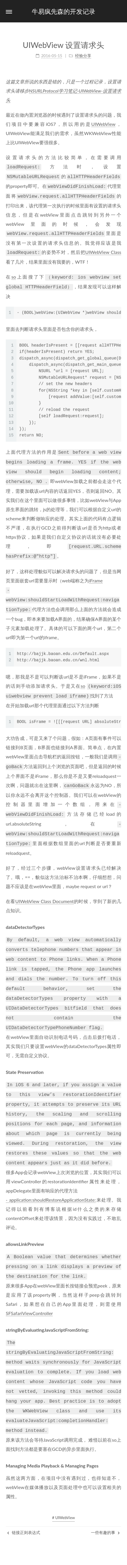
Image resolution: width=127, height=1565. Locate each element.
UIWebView (103, 123)
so (13, 272)
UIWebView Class (103, 248)
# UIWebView (63, 1483)
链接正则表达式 (23, 1498)
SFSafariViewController (29, 1284)
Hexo (44, 1555)
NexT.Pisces (64, 1555)
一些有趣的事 (105, 1498)
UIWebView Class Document (44, 885)
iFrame (95, 571)
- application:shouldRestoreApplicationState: (51, 1172)
